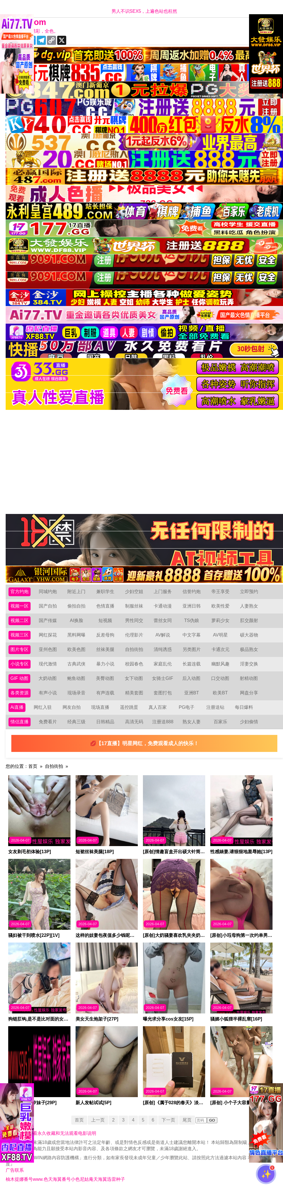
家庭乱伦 (163, 663)
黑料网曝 (76, 635)
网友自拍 (72, 707)
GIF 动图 (19, 678)
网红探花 (48, 635)
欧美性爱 (220, 606)
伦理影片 (134, 635)
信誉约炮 (192, 591)
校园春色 (134, 663)
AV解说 (162, 635)
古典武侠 (76, 663)
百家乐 (220, 721)
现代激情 (48, 663)
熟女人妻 (192, 721)
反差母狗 (105, 635)
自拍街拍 (134, 649)
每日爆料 (244, 707)
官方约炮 (19, 591)
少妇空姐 (134, 591)
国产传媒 (48, 620)
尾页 (187, 1120)
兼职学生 (105, 591)
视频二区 (19, 620)
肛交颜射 (249, 620)
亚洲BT (191, 692)
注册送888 (162, 721)
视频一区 (19, 606)
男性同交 (134, 620)
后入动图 (191, 678)
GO (212, 1120)
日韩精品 (105, 721)
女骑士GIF (162, 678)
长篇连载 (192, 663)
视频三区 (19, 635)
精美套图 (134, 692)
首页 (32, 766)
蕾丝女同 (163, 620)
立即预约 (249, 591)
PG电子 (186, 707)
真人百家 (158, 707)
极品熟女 (249, 649)
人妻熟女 (249, 606)
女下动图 (134, 678)
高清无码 (134, 721)
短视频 (105, 620)
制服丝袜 (134, 606)
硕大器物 (249, 635)
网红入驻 (43, 707)
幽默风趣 (220, 663)
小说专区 (19, 663)
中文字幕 (192, 635)
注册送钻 (215, 707)
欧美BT (220, 692)
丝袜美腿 (105, 649)
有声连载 (105, 692)
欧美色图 (76, 649)
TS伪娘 (191, 620)
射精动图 (249, 678)
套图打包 (163, 692)
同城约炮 (48, 591)
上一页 (98, 1120)
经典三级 (76, 721)
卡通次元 (220, 649)
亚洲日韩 (192, 606)
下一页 (168, 1120)
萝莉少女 (220, 620)
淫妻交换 (249, 663)
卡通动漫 (163, 606)
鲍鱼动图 (76, 678)
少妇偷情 (249, 721)
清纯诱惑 (163, 649)
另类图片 (192, 649)
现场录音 (76, 692)
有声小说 (48, 692)
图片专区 (19, 649)
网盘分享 (249, 692)
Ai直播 (16, 707)
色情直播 (105, 606)
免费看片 (48, 721)
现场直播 (100, 707)
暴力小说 (105, 663)
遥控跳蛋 (129, 707)
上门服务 (163, 591)
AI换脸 (76, 620)
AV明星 (220, 635)
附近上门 (76, 591)
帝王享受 (220, 591)
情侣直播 (19, 721)
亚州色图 (48, 649)
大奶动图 (47, 678)
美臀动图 (105, 678)
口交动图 (220, 678)
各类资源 (19, 692)
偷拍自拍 (76, 606)
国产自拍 (48, 606)
